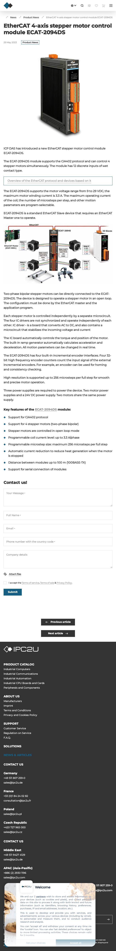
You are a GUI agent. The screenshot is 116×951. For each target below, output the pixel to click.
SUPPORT (11, 723)
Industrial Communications (21, 673)
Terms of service (30, 582)
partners (41, 896)
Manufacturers (13, 701)
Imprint (8, 705)
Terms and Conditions (17, 710)
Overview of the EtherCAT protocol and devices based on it (49, 180)
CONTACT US (13, 764)
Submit (12, 592)
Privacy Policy (64, 582)
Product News (30, 42)
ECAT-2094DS (46, 409)
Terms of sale (47, 582)
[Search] (82, 5)
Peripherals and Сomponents (22, 687)
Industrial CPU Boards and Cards (24, 683)
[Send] (108, 919)
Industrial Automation (17, 678)
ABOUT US (11, 696)
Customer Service (15, 728)
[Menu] (110, 5)
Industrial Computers (17, 669)
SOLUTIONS (12, 746)
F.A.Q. (7, 737)
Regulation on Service (17, 733)
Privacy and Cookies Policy (20, 715)
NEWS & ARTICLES (18, 755)
